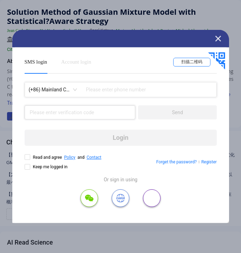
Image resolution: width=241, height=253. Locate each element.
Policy (69, 157)
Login (121, 137)
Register (209, 162)
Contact (93, 157)
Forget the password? (176, 162)
